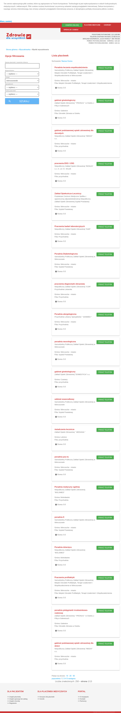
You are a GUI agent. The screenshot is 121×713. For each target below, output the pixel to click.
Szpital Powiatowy (66, 209)
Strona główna (11, 49)
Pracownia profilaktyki (65, 577)
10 (67, 676)
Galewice (64, 111)
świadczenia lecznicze (64, 429)
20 (70, 676)
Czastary (63, 379)
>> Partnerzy (82, 701)
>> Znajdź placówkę (14, 697)
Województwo (9, 70)
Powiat (7, 77)
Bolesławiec (65, 497)
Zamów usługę (72, 25)
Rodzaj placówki (10, 90)
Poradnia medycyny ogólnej (67, 487)
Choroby (107, 25)
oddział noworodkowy (64, 399)
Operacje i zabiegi (71, 30)
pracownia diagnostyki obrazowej (70, 284)
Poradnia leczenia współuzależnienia (71, 67)
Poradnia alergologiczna (65, 314)
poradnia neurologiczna (65, 342)
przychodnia (63, 146)
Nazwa (64, 61)
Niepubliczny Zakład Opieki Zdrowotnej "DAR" (73, 229)
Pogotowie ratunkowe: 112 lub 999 (106, 34)
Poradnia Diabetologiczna (66, 254)
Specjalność (9, 84)
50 (74, 676)
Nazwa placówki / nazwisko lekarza (16, 62)
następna (71, 678)
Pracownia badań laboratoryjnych (70, 226)
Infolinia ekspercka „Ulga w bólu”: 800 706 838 (101, 39)
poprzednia (56, 678)
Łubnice (63, 437)
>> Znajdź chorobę (13, 701)
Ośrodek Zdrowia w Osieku (69, 113)
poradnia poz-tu (62, 457)
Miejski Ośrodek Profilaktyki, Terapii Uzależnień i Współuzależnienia (85, 83)
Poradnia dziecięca (63, 547)
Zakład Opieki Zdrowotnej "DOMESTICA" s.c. (72, 374)
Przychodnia (63, 237)
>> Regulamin (12, 703)
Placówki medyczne (92, 25)
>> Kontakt (81, 699)
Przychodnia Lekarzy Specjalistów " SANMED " (73, 317)
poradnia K (60, 517)
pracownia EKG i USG (64, 163)
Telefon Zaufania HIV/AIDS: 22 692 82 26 (105, 37)
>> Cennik (41, 699)
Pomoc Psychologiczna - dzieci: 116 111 (104, 43)
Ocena (69, 61)
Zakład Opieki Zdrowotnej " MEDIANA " (70, 432)
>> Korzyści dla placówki (46, 697)
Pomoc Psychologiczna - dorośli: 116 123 (103, 41)
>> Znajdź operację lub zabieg (17, 699)
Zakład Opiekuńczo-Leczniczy (68, 194)
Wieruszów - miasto (68, 81)
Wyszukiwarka (24, 49)
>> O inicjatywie (83, 697)
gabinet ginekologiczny (65, 100)
